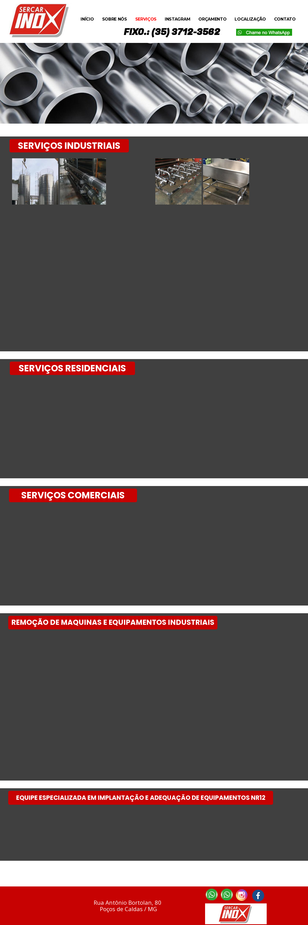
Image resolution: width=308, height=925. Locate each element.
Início (87, 19)
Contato (285, 19)
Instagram (177, 19)
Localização (250, 19)
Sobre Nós (114, 19)
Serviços (146, 19)
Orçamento (212, 19)
